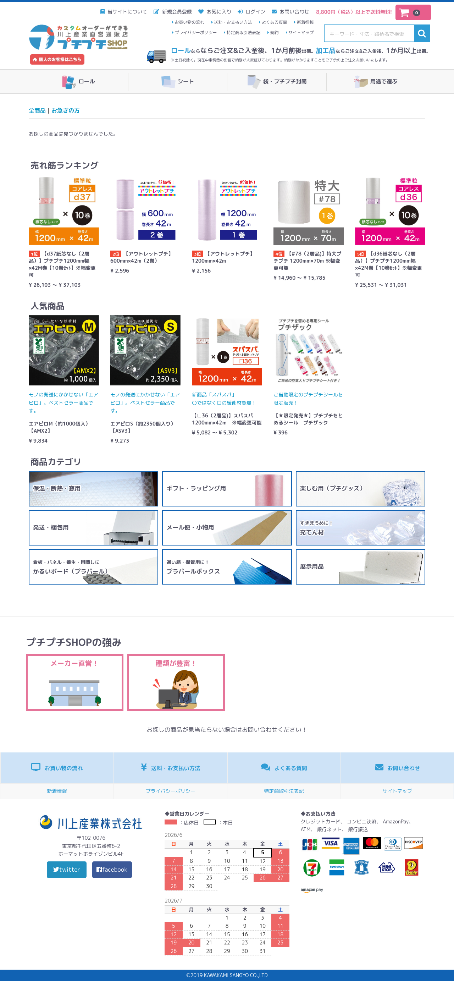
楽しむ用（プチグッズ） (333, 488)
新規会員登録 (176, 11)
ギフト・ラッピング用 (196, 488)
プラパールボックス (193, 567)
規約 (274, 32)
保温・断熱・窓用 (57, 488)
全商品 (37, 110)
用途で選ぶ (376, 82)
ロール (78, 82)
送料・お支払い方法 (233, 22)
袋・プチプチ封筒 (277, 82)
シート (177, 82)
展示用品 (312, 566)
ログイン (254, 11)
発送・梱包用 (51, 527)
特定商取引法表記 (243, 32)
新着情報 (305, 22)
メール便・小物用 (190, 527)
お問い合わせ (293, 11)
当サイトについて (126, 11)
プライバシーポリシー (196, 32)
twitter (66, 869)
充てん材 (316, 528)
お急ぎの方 (65, 110)
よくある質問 (274, 22)
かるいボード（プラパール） (71, 567)
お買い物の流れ (189, 22)
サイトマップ (301, 32)
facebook (111, 869)
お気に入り (218, 11)
